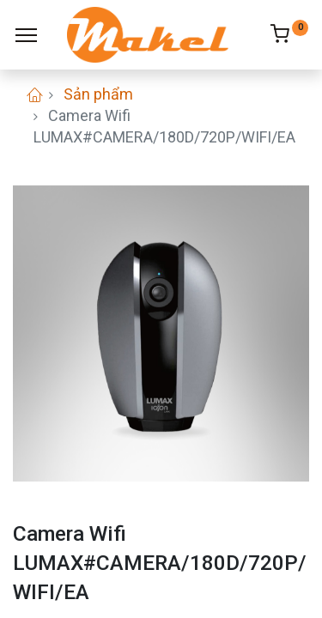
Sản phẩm (98, 94)
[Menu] (26, 35)
